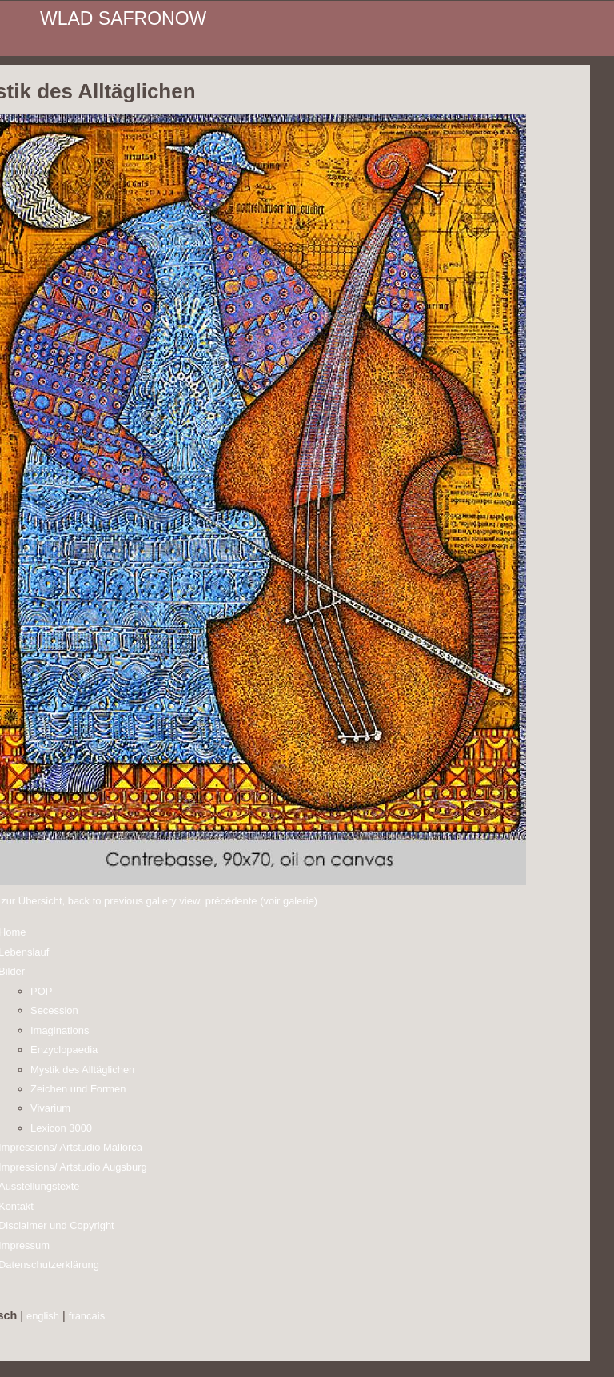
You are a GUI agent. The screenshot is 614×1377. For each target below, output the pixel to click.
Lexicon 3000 (61, 1128)
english (42, 1316)
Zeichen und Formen (78, 1089)
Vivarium (50, 1108)
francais (87, 1316)
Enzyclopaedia (64, 1050)
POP (41, 991)
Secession (54, 1010)
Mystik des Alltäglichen (82, 1070)
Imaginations (59, 1030)
